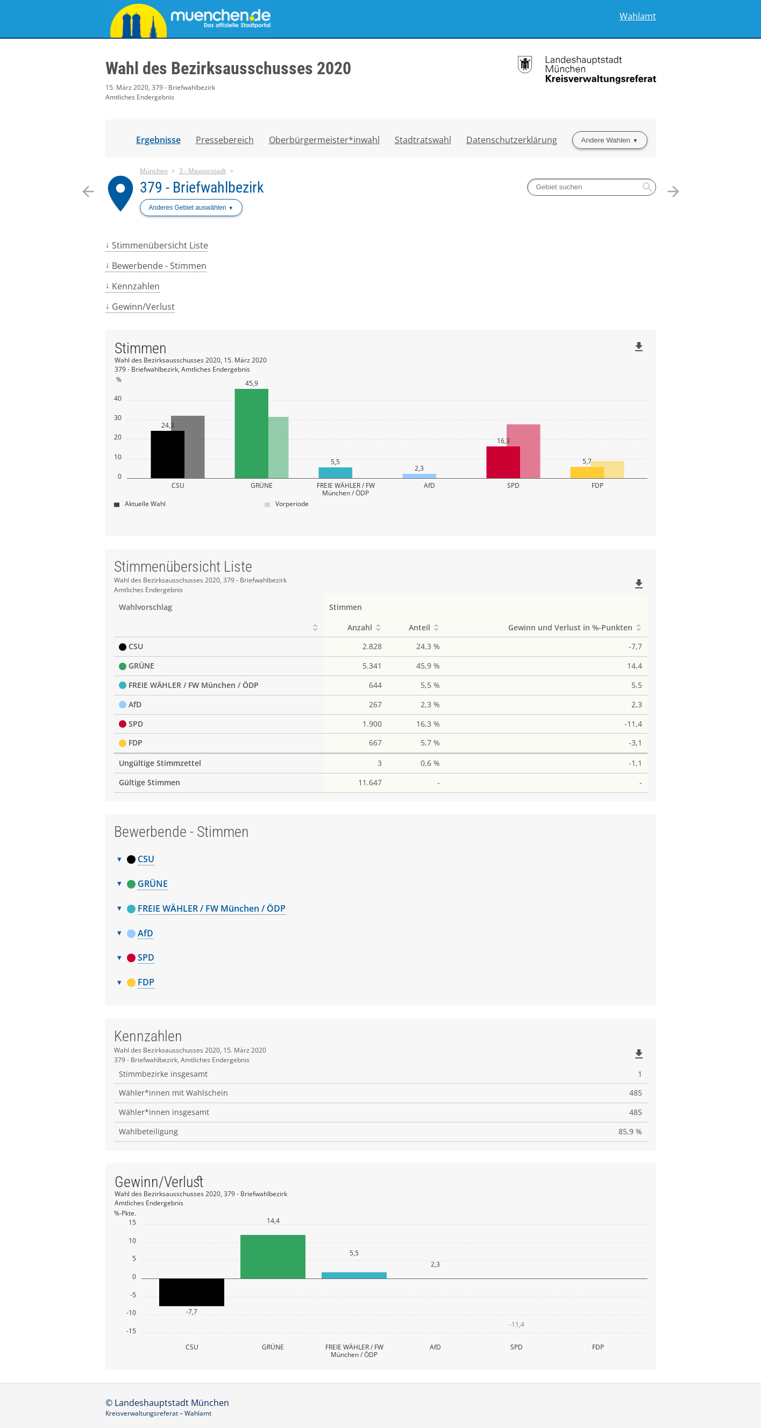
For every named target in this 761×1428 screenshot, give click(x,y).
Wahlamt (638, 16)
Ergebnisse (158, 140)
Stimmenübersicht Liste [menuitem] (160, 245)
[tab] (381, 859)
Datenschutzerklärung (511, 140)
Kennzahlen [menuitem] (136, 286)
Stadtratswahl (423, 140)
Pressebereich (225, 140)
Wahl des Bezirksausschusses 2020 (228, 68)
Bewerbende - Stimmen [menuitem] (159, 266)
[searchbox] (591, 187)
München (154, 170)
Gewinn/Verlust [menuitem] (143, 306)
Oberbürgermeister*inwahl (324, 140)
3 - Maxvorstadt (202, 170)
